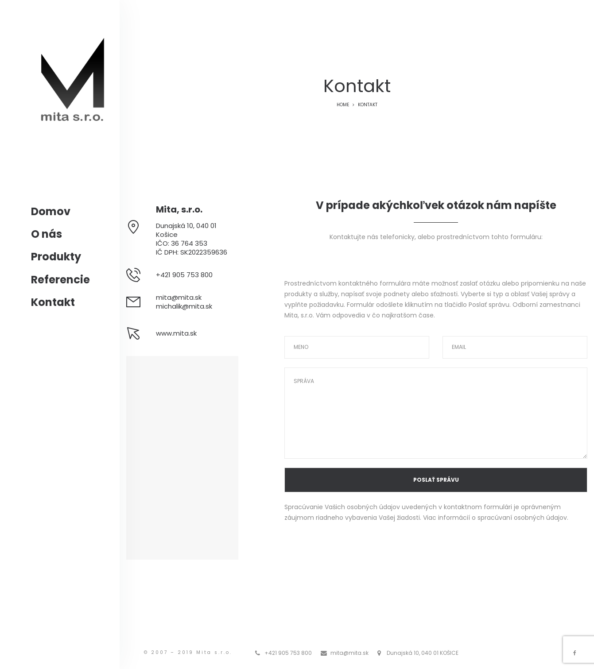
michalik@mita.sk (184, 306)
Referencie (60, 279)
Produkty (56, 256)
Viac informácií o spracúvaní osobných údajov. (495, 517)
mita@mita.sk (179, 297)
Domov (50, 211)
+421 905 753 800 (288, 653)
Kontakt (53, 302)
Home (343, 104)
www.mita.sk (176, 333)
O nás (46, 234)
